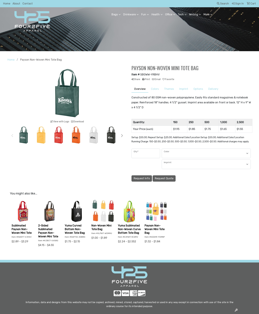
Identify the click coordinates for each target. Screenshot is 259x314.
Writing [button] (193, 14)
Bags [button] (114, 14)
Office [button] (168, 14)
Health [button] (155, 14)
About (16, 3)
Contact (27, 3)
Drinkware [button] (129, 14)
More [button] (206, 14)
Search (223, 3)
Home (6, 3)
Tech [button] (181, 14)
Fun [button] (143, 14)
